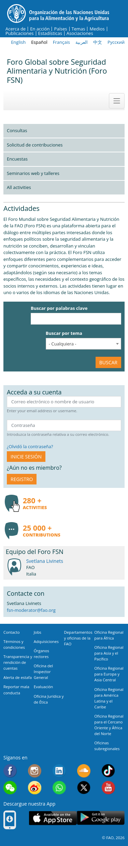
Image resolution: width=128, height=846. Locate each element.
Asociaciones (80, 33)
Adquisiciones (46, 641)
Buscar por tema (64, 333)
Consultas (17, 130)
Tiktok (108, 771)
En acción (39, 29)
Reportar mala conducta (16, 689)
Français (61, 42)
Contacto (11, 632)
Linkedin (59, 771)
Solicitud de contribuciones (35, 145)
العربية (81, 42)
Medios (96, 29)
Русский (116, 42)
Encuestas (17, 159)
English (18, 42)
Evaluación (43, 686)
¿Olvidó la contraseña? (30, 446)
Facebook (10, 771)
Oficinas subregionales (106, 745)
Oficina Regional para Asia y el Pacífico (108, 653)
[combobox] (83, 344)
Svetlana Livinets (44, 561)
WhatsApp (59, 787)
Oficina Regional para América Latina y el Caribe (108, 698)
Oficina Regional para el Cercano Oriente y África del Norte (108, 725)
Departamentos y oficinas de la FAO (78, 638)
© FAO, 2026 (113, 837)
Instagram (34, 771)
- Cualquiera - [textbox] (62, 344)
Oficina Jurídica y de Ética (49, 699)
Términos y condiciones (14, 644)
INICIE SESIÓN (26, 456)
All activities (19, 187)
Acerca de (15, 29)
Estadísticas (50, 33)
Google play (101, 818)
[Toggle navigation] (117, 100)
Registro (22, 479)
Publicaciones (19, 33)
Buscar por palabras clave (59, 308)
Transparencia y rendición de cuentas (17, 662)
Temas (78, 29)
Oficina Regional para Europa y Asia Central (108, 674)
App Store (53, 818)
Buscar (108, 362)
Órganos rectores (41, 653)
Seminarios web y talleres (33, 173)
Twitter (83, 787)
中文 (97, 42)
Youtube (108, 787)
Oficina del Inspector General (43, 671)
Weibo (34, 787)
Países (60, 29)
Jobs (37, 632)
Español (39, 42)
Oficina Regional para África (108, 635)
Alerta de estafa (17, 677)
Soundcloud (83, 771)
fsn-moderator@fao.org (31, 610)
